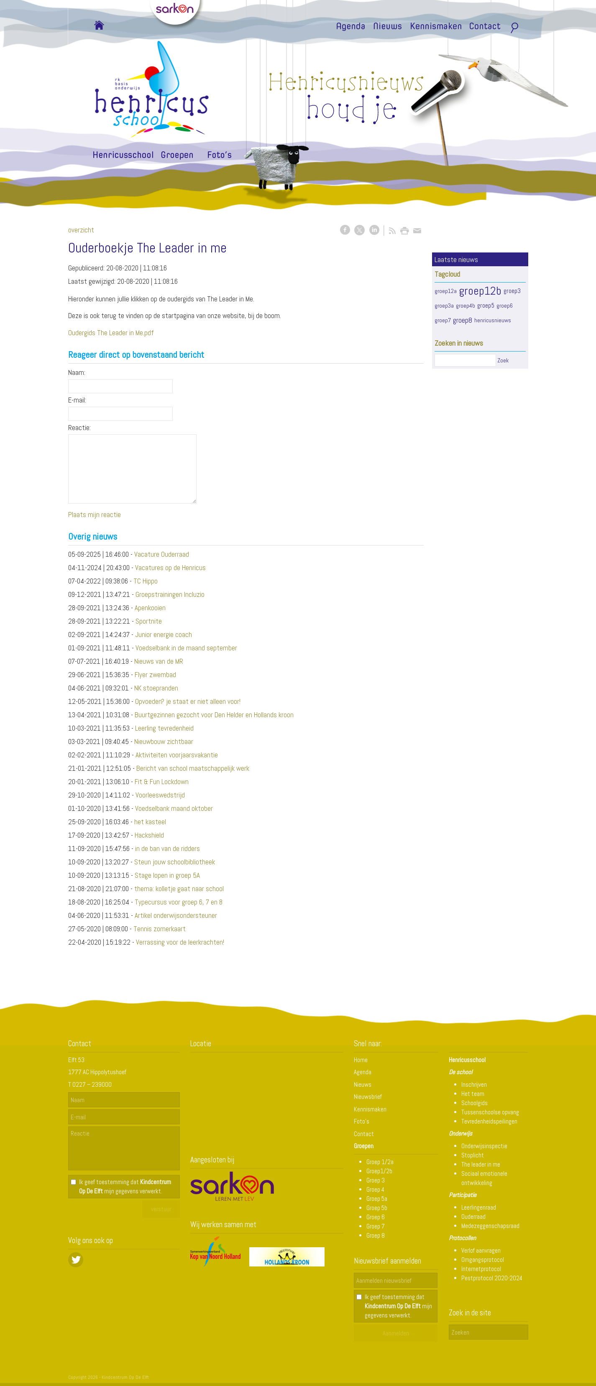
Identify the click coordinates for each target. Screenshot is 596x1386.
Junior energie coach (163, 634)
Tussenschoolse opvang (490, 1112)
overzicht (81, 229)
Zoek (503, 360)
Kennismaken (370, 1109)
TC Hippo (145, 581)
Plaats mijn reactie (94, 514)
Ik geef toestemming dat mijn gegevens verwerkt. (125, 1186)
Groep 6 (375, 1217)
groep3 (512, 291)
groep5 (485, 305)
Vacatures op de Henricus (170, 567)
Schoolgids (474, 1103)
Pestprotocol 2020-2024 (491, 1278)
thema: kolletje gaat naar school (179, 888)
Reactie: (79, 427)
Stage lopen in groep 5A (167, 875)
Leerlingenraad (478, 1207)
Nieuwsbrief (368, 1097)
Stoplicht (472, 1155)
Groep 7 (375, 1226)
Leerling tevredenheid (164, 728)
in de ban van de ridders (167, 848)
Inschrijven (474, 1084)
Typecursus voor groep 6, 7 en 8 (179, 902)
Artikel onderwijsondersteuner (176, 915)
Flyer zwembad (155, 674)
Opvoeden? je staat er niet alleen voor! (187, 701)
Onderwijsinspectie (484, 1146)
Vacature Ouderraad (161, 554)
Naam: (76, 372)
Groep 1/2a (380, 1162)
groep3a (444, 305)
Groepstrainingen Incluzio (170, 594)
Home (361, 1060)
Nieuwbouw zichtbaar (163, 741)
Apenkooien (150, 607)
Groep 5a (376, 1199)
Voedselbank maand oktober (174, 808)
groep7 (443, 320)
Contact (364, 1134)
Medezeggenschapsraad (490, 1226)
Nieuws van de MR (158, 661)
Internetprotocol (481, 1269)
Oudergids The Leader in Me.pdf (111, 332)
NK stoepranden (156, 688)
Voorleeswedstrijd (160, 795)
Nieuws (362, 1084)
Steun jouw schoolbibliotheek (174, 861)
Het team (472, 1094)
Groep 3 (375, 1180)
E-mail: (77, 400)
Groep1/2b (379, 1171)
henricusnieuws (492, 320)
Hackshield (149, 835)
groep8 (462, 320)
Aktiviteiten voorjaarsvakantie (177, 754)
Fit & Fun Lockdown (162, 781)
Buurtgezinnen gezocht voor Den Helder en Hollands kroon (214, 714)
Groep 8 (375, 1235)
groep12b (480, 290)
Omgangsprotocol (482, 1260)
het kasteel (150, 821)
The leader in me (480, 1164)
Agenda (362, 1072)
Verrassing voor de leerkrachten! (180, 942)
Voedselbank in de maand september (186, 647)
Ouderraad (473, 1216)
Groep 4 (375, 1189)
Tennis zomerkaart (159, 928)
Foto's (361, 1121)
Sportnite (149, 621)
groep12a (446, 291)
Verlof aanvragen (481, 1250)
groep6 (504, 305)
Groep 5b (376, 1208)
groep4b (465, 305)
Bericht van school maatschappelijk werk (192, 768)
